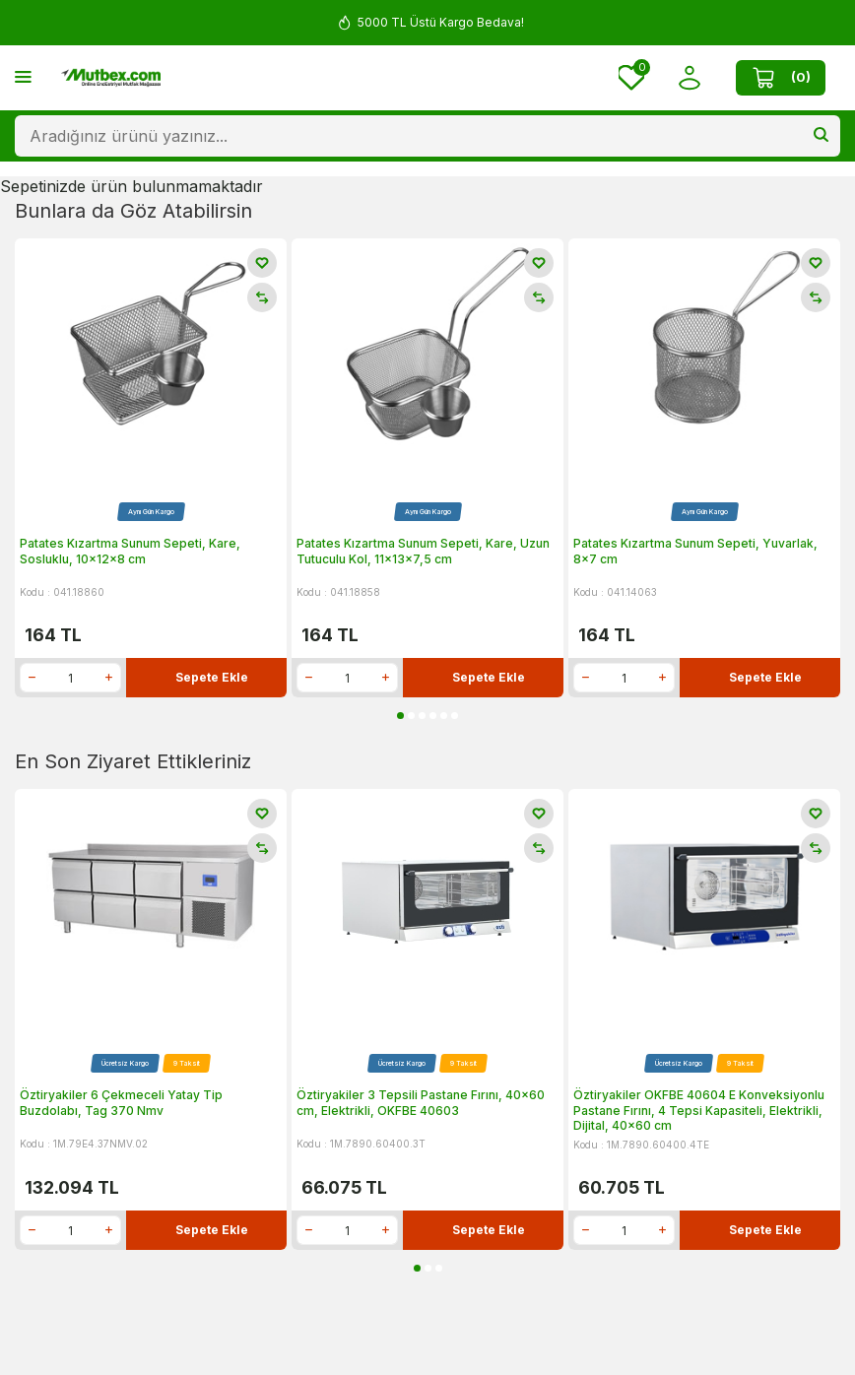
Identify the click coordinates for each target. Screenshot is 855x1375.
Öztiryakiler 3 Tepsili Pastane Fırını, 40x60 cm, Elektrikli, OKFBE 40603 (420, 1102)
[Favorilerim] (631, 78)
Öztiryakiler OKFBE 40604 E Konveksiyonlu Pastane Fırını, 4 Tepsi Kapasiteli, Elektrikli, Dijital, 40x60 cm (698, 1110)
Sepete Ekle (211, 677)
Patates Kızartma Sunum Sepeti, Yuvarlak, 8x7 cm (695, 551)
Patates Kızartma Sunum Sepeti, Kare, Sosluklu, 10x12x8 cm (130, 551)
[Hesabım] (690, 78)
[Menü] (23, 76)
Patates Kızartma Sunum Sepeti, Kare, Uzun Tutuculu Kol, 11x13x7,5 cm (423, 551)
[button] (400, 715)
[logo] (111, 78)
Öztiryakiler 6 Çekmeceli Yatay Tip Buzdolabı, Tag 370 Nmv (121, 1102)
